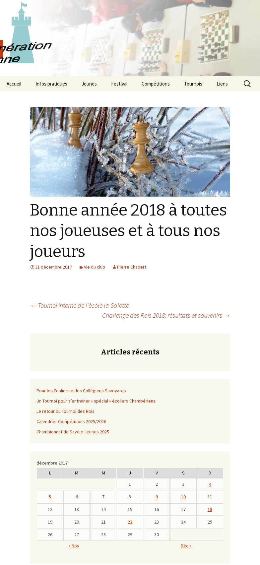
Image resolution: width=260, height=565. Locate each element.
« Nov (74, 546)
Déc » (186, 546)
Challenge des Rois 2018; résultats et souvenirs (166, 315)
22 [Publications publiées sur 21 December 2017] (130, 522)
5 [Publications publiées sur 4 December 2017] (50, 497)
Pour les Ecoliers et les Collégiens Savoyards (81, 391)
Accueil (14, 84)
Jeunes (89, 84)
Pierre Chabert (131, 267)
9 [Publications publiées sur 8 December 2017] (157, 497)
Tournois (193, 84)
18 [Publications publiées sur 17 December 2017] (210, 509)
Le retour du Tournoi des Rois (65, 411)
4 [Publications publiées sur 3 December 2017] (210, 484)
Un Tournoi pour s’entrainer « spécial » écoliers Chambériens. (96, 401)
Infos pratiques (51, 84)
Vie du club (94, 267)
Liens (222, 84)
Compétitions (156, 84)
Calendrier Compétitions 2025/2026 (71, 421)
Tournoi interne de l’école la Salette (79, 305)
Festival (119, 84)
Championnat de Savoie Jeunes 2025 (72, 432)
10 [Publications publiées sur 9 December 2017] (183, 497)
